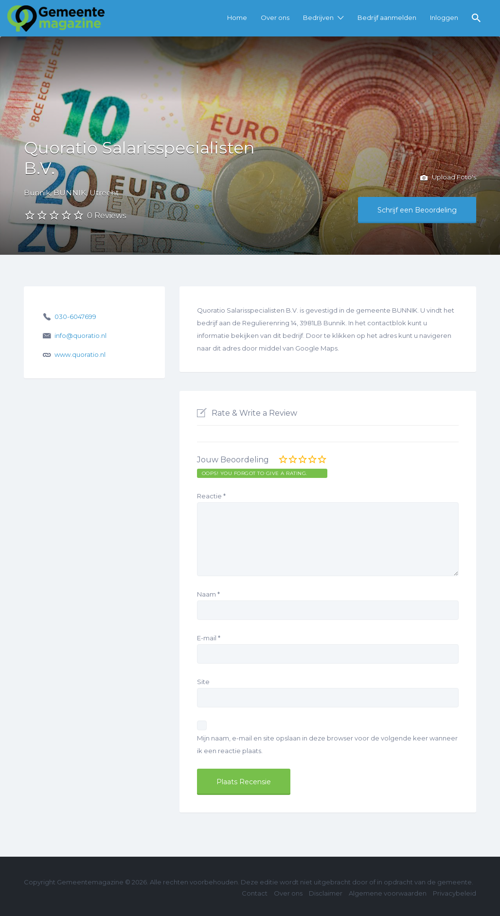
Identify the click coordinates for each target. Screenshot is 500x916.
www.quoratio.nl (80, 354)
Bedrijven (318, 17)
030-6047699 (75, 316)
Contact (255, 893)
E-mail (208, 638)
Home (237, 17)
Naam (208, 594)
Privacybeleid (454, 893)
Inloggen (444, 17)
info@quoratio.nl (80, 335)
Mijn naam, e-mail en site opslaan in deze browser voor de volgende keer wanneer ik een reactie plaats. (327, 744)
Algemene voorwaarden (388, 893)
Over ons (275, 17)
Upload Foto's (448, 178)
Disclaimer (325, 893)
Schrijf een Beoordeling (417, 210)
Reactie (211, 496)
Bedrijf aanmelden (386, 17)
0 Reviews (106, 215)
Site (203, 682)
